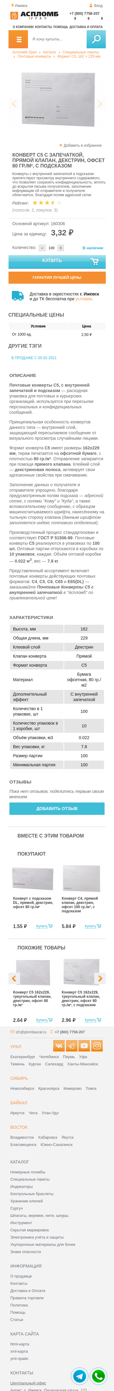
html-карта (19, 1344)
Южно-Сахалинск (57, 1144)
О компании (23, 27)
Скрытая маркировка (29, 1230)
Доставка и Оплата (27, 1290)
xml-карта (19, 1351)
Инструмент (21, 1222)
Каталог (50, 52)
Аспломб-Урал (24, 52)
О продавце (21, 1276)
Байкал (18, 1102)
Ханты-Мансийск (82, 1064)
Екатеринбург (22, 1056)
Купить (70, 262)
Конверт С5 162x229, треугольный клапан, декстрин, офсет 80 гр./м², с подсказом (81, 998)
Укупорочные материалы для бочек (42, 1244)
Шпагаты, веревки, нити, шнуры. (40, 1215)
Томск (91, 1088)
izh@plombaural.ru (31, 1032)
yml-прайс (19, 1358)
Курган (35, 1064)
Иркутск (17, 1113)
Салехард (54, 1064)
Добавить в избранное (83, 145)
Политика (19, 1305)
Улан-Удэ (50, 1113)
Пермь (69, 1056)
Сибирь (19, 1078)
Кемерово (72, 1088)
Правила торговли (27, 1298)
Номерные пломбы (27, 1172)
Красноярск (48, 1088)
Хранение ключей (26, 1201)
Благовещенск (23, 1144)
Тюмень (17, 1064)
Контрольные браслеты (32, 1194)
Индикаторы (21, 1186)
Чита (33, 1113)
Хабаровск (47, 1137)
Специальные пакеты (81, 52)
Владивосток (22, 1137)
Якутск (67, 1137)
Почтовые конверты (34, 56)
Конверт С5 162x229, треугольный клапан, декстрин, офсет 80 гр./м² (32, 998)
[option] (57, 98)
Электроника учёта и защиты (37, 1237)
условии (83, 298)
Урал (15, 1046)
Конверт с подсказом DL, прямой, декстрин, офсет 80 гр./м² (33, 902)
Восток (18, 1127)
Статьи (16, 1319)
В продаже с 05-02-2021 (34, 358)
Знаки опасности (25, 1251)
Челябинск (49, 1056)
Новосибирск (22, 1088)
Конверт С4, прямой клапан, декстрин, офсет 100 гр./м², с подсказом (80, 904)
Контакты (43, 27)
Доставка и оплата (85, 27)
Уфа (83, 1056)
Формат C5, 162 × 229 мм (79, 56)
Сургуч (16, 1208)
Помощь (61, 27)
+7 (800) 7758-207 (84, 13)
